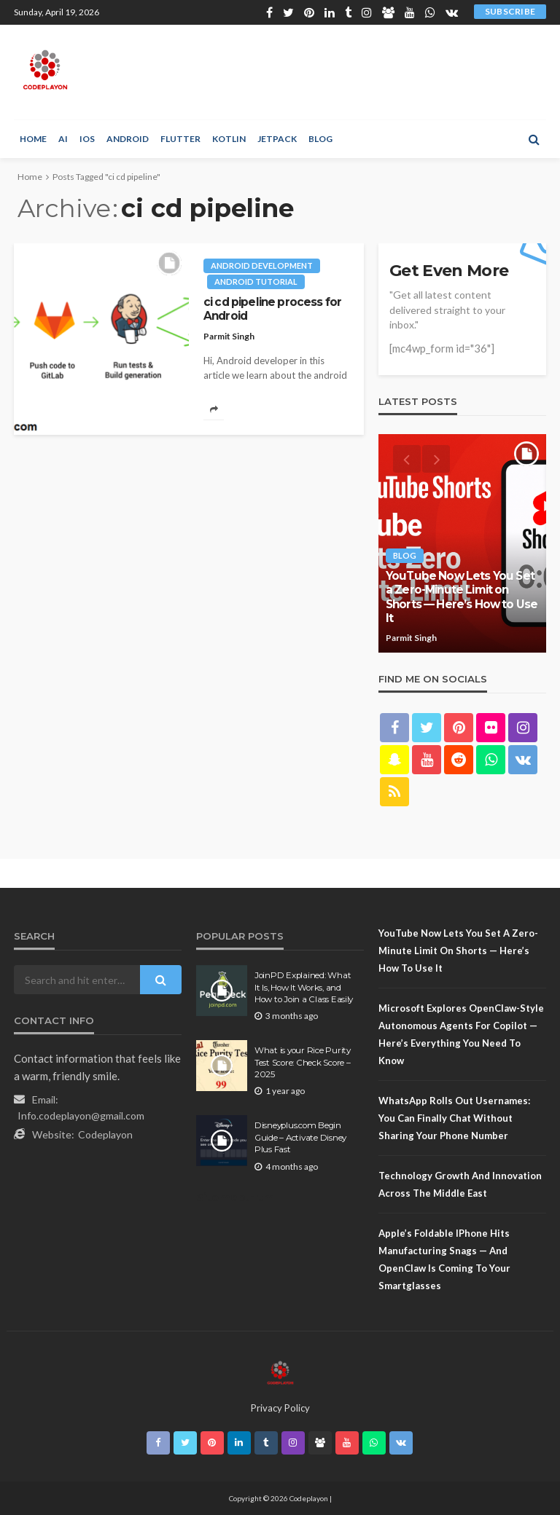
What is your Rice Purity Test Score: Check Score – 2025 (302, 1062)
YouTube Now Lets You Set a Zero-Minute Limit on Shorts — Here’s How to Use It (461, 597)
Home (33, 138)
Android (127, 138)
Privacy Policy (280, 1408)
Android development (262, 265)
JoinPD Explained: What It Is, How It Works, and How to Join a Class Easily (303, 987)
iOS (87, 138)
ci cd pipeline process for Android (272, 309)
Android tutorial (256, 281)
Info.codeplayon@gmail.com (81, 1115)
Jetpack (277, 138)
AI (63, 138)
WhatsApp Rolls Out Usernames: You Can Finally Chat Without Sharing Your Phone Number (454, 1118)
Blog (320, 138)
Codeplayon (105, 1134)
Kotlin (229, 138)
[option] (462, 543)
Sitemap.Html (236, 1197)
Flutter (180, 138)
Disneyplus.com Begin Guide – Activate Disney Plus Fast (300, 1137)
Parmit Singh (228, 336)
